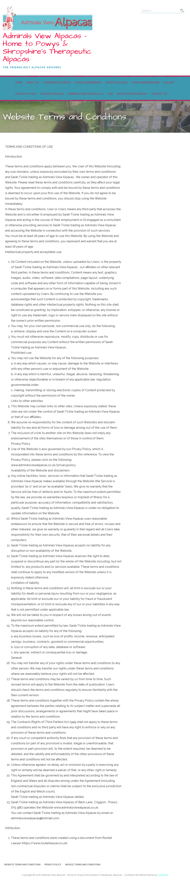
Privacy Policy (52, 864)
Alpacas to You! (25, 93)
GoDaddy (163, 875)
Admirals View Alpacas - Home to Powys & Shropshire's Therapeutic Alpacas (47, 48)
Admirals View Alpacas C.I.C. (86, 93)
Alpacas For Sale (52, 93)
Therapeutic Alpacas (57, 82)
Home (18, 82)
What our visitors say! (132, 93)
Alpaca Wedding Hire (145, 82)
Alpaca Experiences (88, 82)
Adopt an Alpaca (116, 82)
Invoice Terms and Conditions (82, 864)
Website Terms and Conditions (22, 864)
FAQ (110, 93)
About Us (33, 82)
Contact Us (159, 93)
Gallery (169, 82)
